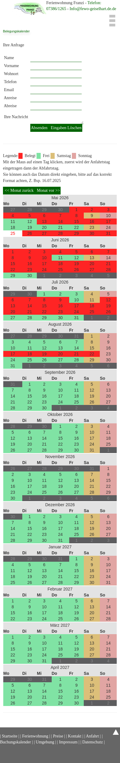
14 (60, 221)
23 (91, 227)
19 (29, 227)
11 (12, 221)
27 (44, 233)
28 (60, 233)
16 (91, 221)
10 (108, 215)
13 (44, 221)
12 (29, 221)
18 (12, 227)
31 (108, 233)
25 (12, 233)
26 (29, 233)
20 (44, 227)
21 (60, 227)
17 (108, 221)
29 (76, 233)
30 (91, 233)
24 (108, 227)
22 (76, 227)
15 (76, 221)
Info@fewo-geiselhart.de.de (93, 9)
